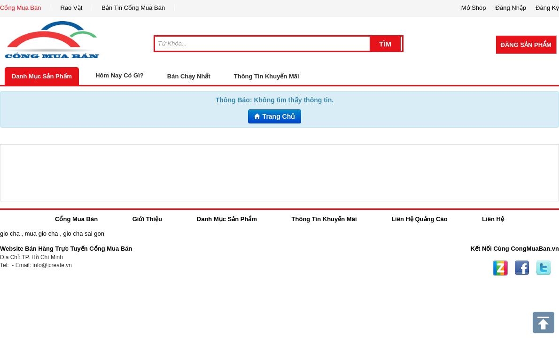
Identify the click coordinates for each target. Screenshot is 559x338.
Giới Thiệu (147, 219)
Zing (500, 268)
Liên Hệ (493, 219)
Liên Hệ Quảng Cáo (419, 219)
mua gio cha (41, 233)
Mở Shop (473, 7)
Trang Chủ (274, 116)
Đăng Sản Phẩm (526, 44)
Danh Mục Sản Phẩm (42, 76)
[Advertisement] (279, 173)
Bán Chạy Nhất (188, 76)
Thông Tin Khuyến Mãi (266, 76)
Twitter (543, 268)
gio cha (10, 233)
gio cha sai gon (83, 233)
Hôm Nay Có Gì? (119, 75)
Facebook (521, 268)
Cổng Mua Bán (20, 7)
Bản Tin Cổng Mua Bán (133, 7)
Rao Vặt (72, 7)
